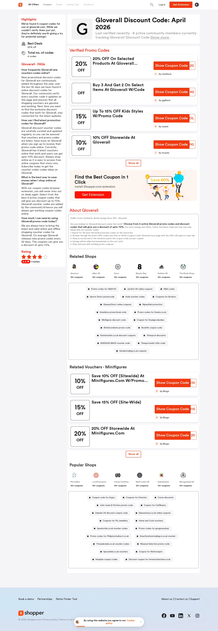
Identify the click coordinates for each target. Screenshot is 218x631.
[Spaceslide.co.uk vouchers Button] (114, 551)
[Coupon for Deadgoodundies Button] (149, 320)
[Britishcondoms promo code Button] (116, 328)
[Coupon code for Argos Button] (102, 497)
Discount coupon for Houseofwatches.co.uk (149, 559)
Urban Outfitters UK (123, 482)
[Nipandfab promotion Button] (151, 304)
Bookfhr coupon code (151, 328)
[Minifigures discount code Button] (112, 320)
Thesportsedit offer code (153, 343)
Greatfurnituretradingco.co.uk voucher (157, 536)
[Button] (162, 4)
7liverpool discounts (156, 335)
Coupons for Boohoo (166, 297)
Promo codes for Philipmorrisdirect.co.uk (109, 536)
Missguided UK (186, 482)
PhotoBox (75, 482)
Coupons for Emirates (136, 498)
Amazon (74, 273)
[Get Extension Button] (93, 194)
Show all (133, 454)
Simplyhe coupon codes (106, 559)
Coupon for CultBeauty (155, 505)
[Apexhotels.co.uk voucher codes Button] (111, 528)
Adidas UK (163, 273)
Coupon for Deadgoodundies (150, 320)
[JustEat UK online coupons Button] (138, 289)
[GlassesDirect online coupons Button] (116, 304)
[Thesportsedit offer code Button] (152, 343)
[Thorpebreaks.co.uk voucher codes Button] (111, 544)
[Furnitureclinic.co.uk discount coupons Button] (116, 335)
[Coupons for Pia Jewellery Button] (114, 521)
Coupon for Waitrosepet (150, 552)
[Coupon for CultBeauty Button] (153, 505)
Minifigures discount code (114, 320)
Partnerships (44, 599)
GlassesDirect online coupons (117, 305)
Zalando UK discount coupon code (111, 513)
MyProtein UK (142, 482)
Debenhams (163, 482)
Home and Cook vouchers (151, 521)
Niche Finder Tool (66, 599)
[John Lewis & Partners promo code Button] (115, 505)
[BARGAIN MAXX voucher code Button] (113, 343)
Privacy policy (50, 619)
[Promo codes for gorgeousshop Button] (153, 528)
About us (166, 599)
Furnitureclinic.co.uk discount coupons (118, 335)
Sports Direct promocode (102, 297)
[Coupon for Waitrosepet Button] (149, 551)
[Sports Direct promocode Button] (101, 297)
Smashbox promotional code (113, 312)
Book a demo (26, 599)
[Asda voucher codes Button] (133, 297)
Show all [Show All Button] (133, 163)
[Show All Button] (133, 454)
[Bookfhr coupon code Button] (150, 328)
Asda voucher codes (135, 297)
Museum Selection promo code (154, 544)
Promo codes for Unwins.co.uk (151, 312)
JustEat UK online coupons (139, 289)
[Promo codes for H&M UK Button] (102, 289)
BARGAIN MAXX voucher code (115, 343)
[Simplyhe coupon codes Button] (105, 559)
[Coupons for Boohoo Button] (165, 297)
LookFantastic (99, 482)
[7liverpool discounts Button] (155, 335)
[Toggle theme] (197, 4)
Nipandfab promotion (152, 305)
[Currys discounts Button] (164, 497)
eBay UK (96, 273)
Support (195, 599)
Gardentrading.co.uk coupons (133, 351)
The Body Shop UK (188, 273)
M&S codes (169, 289)
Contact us (181, 599)
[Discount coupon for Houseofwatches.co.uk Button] (148, 559)
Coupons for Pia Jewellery (115, 521)
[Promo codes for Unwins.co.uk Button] (150, 312)
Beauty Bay (141, 273)
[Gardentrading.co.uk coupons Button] (131, 351)
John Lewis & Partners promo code (116, 505)
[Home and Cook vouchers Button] (150, 521)
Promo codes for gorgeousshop (154, 528)
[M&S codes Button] (168, 289)
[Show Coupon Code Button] (171, 65)
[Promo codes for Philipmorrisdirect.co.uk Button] (108, 536)
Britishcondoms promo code (117, 328)
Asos (116, 273)
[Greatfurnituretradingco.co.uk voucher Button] (156, 536)
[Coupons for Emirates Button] (135, 497)
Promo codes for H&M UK (103, 289)
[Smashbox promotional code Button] (112, 312)
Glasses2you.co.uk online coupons (155, 513)
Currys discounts (166, 498)
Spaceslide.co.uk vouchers (115, 552)
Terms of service (68, 619)
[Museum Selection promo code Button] (153, 544)
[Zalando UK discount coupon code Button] (110, 513)
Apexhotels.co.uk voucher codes (112, 528)
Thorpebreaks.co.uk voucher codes (112, 544)
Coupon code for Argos (103, 498)
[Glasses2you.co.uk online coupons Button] (153, 513)
